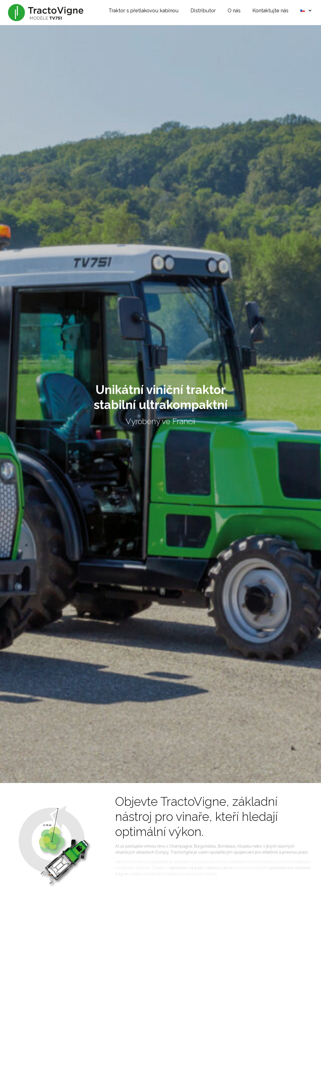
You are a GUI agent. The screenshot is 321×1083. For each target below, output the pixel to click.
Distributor (203, 11)
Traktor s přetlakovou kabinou (144, 11)
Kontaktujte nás (270, 11)
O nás (234, 11)
